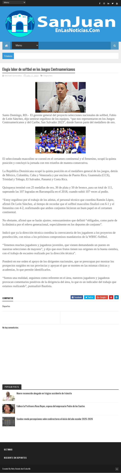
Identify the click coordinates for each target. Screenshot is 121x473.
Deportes (47, 75)
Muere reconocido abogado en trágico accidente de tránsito (44, 393)
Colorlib (27, 468)
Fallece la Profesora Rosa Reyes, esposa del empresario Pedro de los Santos (51, 406)
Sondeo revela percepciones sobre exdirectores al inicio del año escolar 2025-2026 (55, 419)
